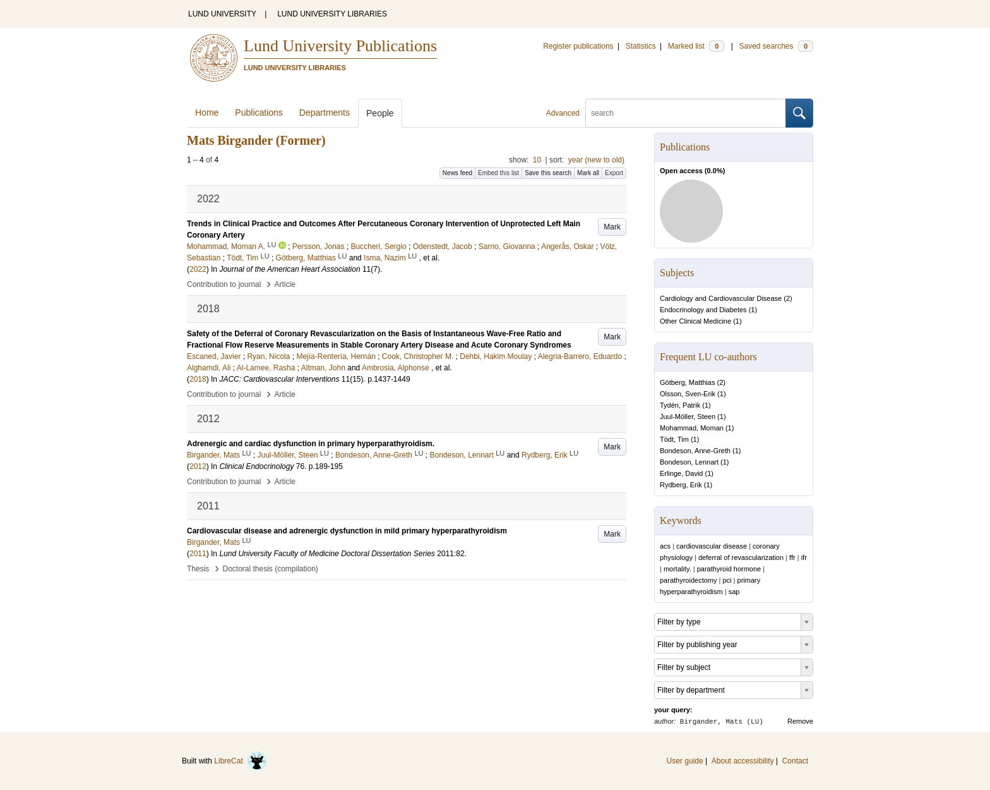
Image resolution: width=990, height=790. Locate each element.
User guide (685, 761)
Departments (324, 112)
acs (665, 546)
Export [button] (614, 172)
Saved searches (776, 46)
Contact (795, 761)
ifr (804, 557)
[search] (685, 113)
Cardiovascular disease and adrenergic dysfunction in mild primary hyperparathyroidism (347, 530)
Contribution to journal (224, 284)
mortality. (677, 569)
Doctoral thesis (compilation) (270, 568)
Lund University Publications (340, 46)
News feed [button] (457, 172)
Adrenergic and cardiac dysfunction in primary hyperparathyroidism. (310, 443)
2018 (197, 379)
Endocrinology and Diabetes (703, 309)
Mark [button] (612, 226)
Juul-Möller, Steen (687, 416)
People (380, 113)
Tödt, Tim (674, 439)
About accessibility (743, 761)
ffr (792, 557)
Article (285, 284)
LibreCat (240, 761)
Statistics (641, 46)
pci (726, 580)
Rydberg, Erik (681, 485)
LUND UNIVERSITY (222, 13)
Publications (259, 112)
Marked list (696, 46)
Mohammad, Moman (692, 428)
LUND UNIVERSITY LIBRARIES (332, 13)
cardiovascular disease (711, 546)
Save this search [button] (548, 172)
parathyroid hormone (729, 569)
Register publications (578, 46)
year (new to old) (596, 159)
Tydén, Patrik (680, 405)
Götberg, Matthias (687, 382)
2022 (197, 269)
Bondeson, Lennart (689, 462)
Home (206, 112)
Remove (800, 721)
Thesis (198, 568)
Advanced (563, 113)
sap (734, 591)
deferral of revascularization (741, 557)
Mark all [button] (588, 172)
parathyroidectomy (688, 580)
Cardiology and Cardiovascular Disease (721, 298)
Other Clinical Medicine (695, 321)
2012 (197, 466)
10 (537, 159)
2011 (197, 553)
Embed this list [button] (498, 172)
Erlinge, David (681, 473)
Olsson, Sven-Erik (687, 394)
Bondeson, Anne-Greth (695, 450)
